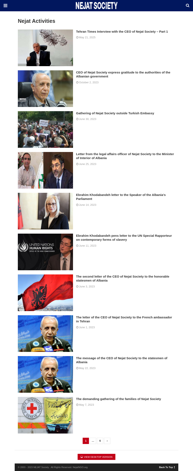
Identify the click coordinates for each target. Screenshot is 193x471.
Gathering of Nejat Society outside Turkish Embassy (115, 113)
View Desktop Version (96, 457)
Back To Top (167, 467)
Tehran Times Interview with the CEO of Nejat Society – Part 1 (122, 31)
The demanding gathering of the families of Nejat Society (118, 399)
